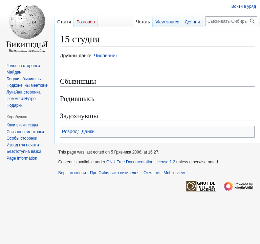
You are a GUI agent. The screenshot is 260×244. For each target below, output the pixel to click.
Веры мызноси (72, 172)
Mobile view (174, 172)
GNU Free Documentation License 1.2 (140, 162)
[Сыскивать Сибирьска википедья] (231, 21)
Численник (106, 55)
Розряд (70, 131)
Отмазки (151, 172)
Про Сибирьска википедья (114, 172)
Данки (87, 131)
